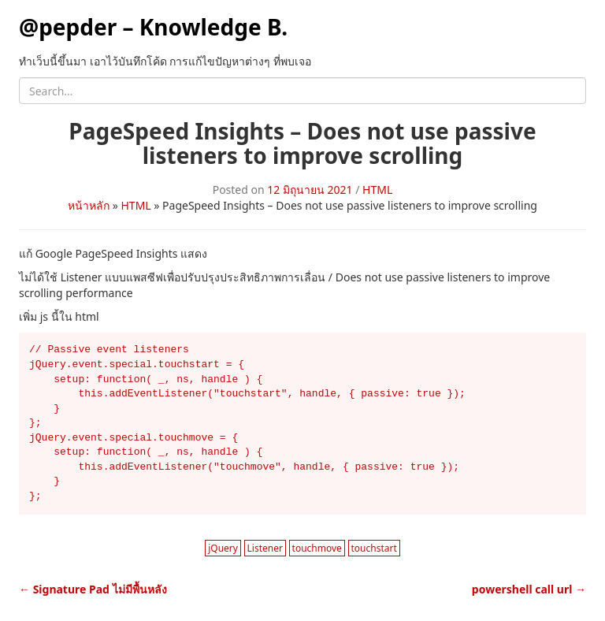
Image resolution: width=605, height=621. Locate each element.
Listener (265, 548)
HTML (377, 189)
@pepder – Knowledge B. (153, 27)
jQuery (223, 548)
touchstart (374, 548)
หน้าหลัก (88, 205)
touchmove (317, 548)
